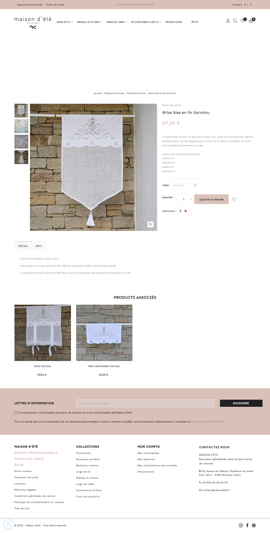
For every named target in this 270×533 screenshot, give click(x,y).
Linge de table (85, 483)
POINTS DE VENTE (29, 458)
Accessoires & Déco (89, 489)
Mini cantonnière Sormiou (104, 366)
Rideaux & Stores (87, 477)
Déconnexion (146, 471)
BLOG (19, 464)
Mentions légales (25, 489)
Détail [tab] (23, 245)
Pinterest (185, 210)
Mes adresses (146, 458)
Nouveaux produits (88, 458)
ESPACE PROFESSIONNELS (36, 452)
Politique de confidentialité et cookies (39, 501)
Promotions (83, 452)
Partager (180, 210)
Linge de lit (83, 471)
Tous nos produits (88, 496)
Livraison (20, 483)
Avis (38, 245)
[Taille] (185, 185)
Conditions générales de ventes (34, 495)
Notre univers (23, 470)
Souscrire (241, 403)
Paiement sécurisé (26, 477)
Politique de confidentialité (208, 421)
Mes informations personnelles (157, 465)
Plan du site (22, 508)
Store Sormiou (42, 366)
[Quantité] (183, 199)
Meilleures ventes (87, 465)
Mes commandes (148, 452)
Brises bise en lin (171, 104)
